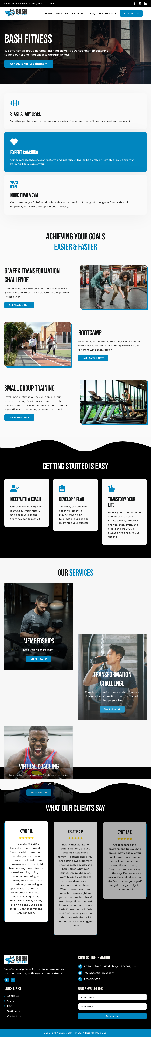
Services (12, 1001)
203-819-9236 (92, 979)
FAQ (9, 1006)
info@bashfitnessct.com (43, 3)
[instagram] (13, 980)
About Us (13, 995)
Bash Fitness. (74, 1033)
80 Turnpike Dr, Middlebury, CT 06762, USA (110, 966)
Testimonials (14, 1011)
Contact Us (14, 1016)
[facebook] (6, 980)
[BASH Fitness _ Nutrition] (16, 956)
